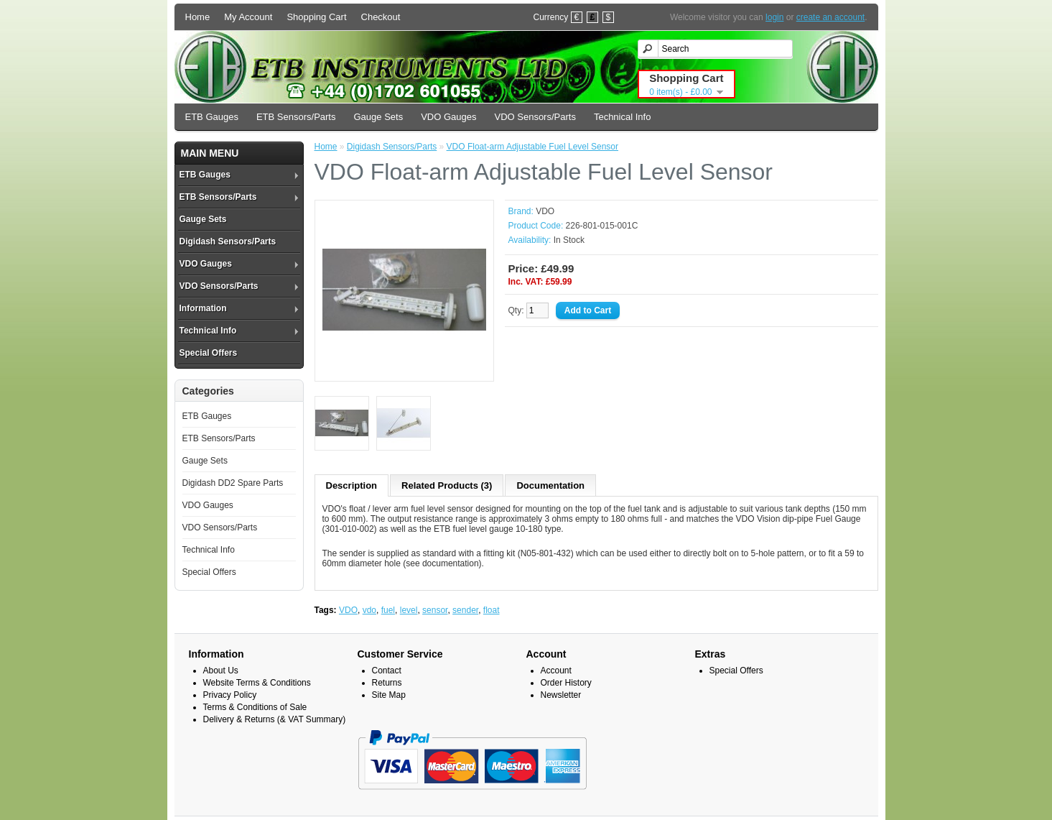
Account (556, 670)
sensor (434, 610)
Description (352, 485)
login (774, 17)
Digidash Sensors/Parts (228, 241)
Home (197, 16)
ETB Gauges (211, 116)
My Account (248, 16)
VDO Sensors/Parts (534, 116)
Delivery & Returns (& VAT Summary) (274, 719)
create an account (830, 17)
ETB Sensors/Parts (296, 116)
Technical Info (622, 116)
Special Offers (209, 353)
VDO (545, 211)
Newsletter (561, 695)
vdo (369, 610)
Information (203, 308)
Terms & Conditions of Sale (255, 707)
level (409, 610)
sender (465, 610)
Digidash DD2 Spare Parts (233, 483)
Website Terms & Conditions (257, 683)
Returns (387, 683)
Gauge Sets (378, 116)
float (491, 610)
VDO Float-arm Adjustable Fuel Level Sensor (532, 147)
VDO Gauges (448, 116)
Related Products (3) (446, 485)
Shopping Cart (316, 16)
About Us (220, 670)
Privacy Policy (230, 695)
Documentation (550, 485)
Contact (386, 670)
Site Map (389, 695)
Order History (566, 683)
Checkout (381, 16)
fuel (388, 610)
